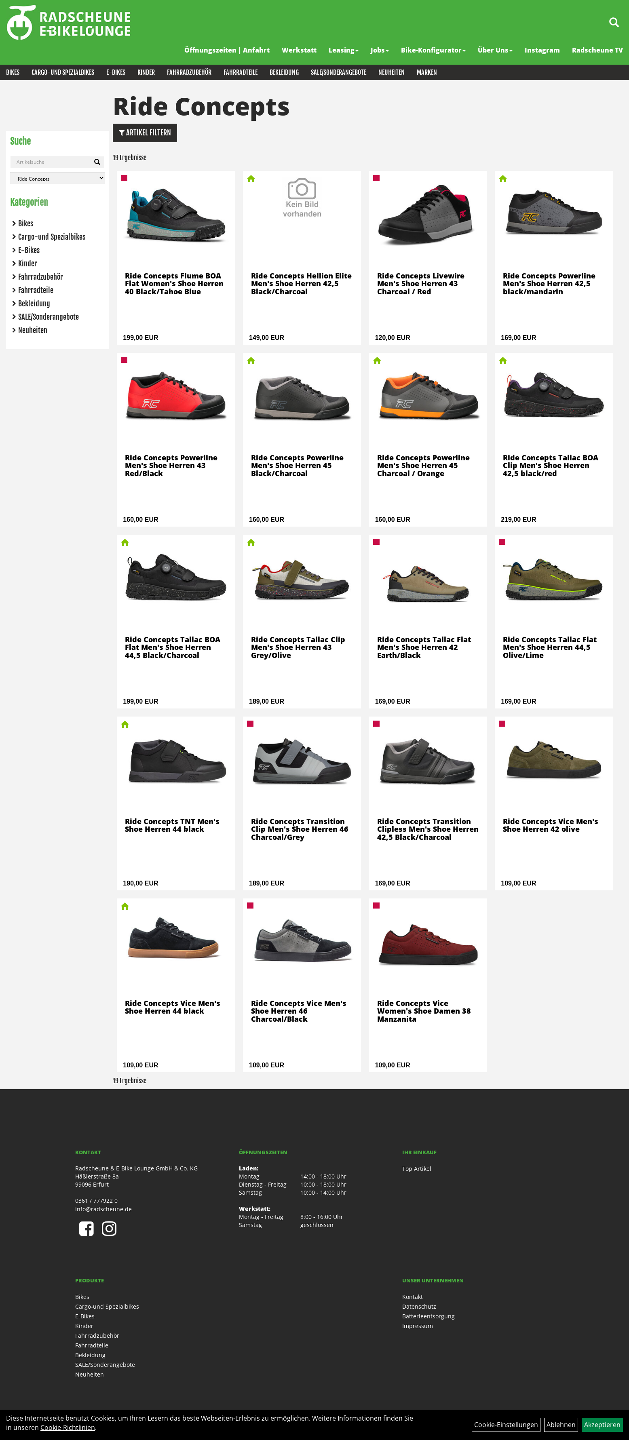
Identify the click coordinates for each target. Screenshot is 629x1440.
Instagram (542, 50)
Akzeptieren (602, 1424)
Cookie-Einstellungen (506, 1424)
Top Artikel (416, 1168)
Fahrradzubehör (189, 72)
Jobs (380, 50)
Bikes (12, 72)
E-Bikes (115, 72)
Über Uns (495, 50)
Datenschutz (419, 1306)
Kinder (146, 72)
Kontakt (412, 1297)
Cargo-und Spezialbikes (63, 72)
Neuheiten (391, 72)
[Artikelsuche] (614, 23)
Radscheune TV (597, 50)
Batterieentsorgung (428, 1316)
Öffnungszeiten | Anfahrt (227, 50)
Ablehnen (561, 1424)
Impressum (417, 1326)
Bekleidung (284, 72)
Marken (427, 72)
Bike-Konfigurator (433, 50)
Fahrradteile (241, 72)
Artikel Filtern (145, 132)
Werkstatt (299, 50)
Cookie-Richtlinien (67, 1427)
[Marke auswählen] (57, 178)
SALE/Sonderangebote (338, 72)
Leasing (344, 50)
